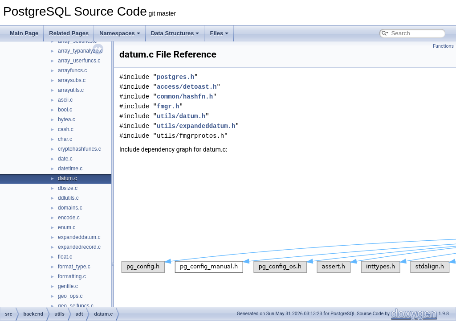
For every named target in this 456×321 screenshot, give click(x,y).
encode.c (69, 217)
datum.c (67, 178)
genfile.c (68, 286)
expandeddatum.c (79, 237)
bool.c (65, 110)
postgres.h (175, 77)
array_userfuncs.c (79, 61)
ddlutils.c (68, 198)
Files (219, 33)
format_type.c (74, 266)
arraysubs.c (72, 80)
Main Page (24, 33)
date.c (65, 159)
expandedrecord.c (79, 247)
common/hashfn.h (185, 96)
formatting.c (72, 276)
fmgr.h (168, 106)
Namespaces (119, 33)
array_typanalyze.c (80, 51)
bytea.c (66, 119)
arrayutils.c (71, 90)
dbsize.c (67, 188)
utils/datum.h (181, 116)
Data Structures (175, 33)
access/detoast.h (186, 86)
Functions (443, 46)
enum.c (66, 227)
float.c (65, 257)
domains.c (70, 208)
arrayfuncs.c (72, 70)
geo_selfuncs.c (76, 306)
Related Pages (69, 33)
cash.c (65, 129)
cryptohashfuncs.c (79, 149)
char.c (65, 139)
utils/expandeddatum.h (196, 126)
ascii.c (65, 100)
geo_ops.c (70, 296)
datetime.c (70, 168)
